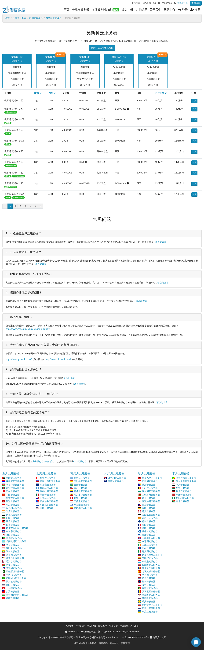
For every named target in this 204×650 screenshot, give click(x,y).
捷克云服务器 (148, 504)
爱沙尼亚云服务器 (151, 514)
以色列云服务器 (14, 508)
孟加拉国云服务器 (15, 488)
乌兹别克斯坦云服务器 (17, 595)
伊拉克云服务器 (14, 514)
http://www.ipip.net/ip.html (58, 359)
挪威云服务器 (148, 581)
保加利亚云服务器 (151, 491)
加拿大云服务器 (48, 478)
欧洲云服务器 (36, 18)
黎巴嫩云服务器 (14, 548)
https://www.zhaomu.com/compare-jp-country (28, 329)
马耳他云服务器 (150, 575)
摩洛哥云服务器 (184, 494)
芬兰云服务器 (148, 521)
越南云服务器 (12, 598)
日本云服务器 (12, 524)
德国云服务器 (148, 508)
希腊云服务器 (148, 534)
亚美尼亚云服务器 (15, 481)
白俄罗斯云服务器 (151, 494)
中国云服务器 (12, 494)
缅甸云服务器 (12, 551)
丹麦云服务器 (148, 511)
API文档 (134, 625)
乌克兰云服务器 (150, 611)
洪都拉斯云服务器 (49, 491)
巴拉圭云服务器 (82, 501)
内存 (50, 93)
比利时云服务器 (150, 488)
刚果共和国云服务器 (186, 478)
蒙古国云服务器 (14, 554)
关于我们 (155, 9)
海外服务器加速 (105, 10)
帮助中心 (169, 9)
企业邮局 (141, 9)
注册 (195, 9)
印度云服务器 (12, 511)
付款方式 (80, 625)
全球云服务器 (80, 9)
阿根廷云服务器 (82, 478)
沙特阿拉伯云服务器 (16, 578)
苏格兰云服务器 (150, 531)
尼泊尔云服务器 (14, 561)
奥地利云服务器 (150, 481)
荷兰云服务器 (148, 578)
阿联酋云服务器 (14, 478)
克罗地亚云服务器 (151, 538)
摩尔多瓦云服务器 (151, 568)
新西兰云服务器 (116, 481)
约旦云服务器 (12, 521)
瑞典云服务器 (148, 601)
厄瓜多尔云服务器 (83, 494)
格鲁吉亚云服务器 (15, 498)
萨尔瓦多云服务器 (49, 504)
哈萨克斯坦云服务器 (16, 541)
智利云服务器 (80, 488)
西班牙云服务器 (150, 518)
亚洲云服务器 (11, 473)
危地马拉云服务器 (49, 488)
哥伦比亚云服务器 (83, 491)
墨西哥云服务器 (48, 494)
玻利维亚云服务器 (83, 481)
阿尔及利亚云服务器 (186, 481)
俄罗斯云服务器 (54, 18)
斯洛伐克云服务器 (151, 608)
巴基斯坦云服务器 (15, 571)
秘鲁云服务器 (80, 498)
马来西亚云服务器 (15, 558)
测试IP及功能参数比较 (102, 47)
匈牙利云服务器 (150, 541)
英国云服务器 (148, 528)
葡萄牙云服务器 (150, 588)
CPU (36, 93)
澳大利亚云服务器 (117, 478)
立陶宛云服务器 (150, 558)
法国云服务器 (148, 524)
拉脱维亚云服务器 (151, 565)
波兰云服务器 (148, 585)
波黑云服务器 (148, 484)
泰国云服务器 (12, 585)
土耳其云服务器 (14, 588)
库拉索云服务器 (48, 484)
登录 (183, 9)
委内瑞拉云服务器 (83, 508)
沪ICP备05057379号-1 (138, 637)
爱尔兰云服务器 (150, 544)
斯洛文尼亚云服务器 (152, 605)
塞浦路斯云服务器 (151, 501)
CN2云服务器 (80, 461)
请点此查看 (160, 242)
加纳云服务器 (182, 488)
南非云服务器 (182, 501)
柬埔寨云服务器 (14, 531)
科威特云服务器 (14, 538)
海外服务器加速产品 (43, 461)
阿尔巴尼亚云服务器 (152, 478)
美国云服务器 (46, 508)
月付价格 (159, 93)
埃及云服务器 (182, 484)
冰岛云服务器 (148, 548)
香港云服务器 (12, 501)
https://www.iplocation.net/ (19, 359)
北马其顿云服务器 (151, 571)
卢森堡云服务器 (150, 561)
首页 (66, 9)
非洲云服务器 (181, 473)
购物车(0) (195, 3)
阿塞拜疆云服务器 (15, 484)
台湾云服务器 (12, 591)
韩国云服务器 (12, 534)
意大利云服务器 (150, 551)
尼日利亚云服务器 (185, 498)
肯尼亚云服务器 (184, 491)
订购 (194, 101)
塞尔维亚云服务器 (151, 595)
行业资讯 (124, 625)
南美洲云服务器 (80, 473)
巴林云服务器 (12, 491)
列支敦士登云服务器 (152, 554)
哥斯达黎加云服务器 (50, 481)
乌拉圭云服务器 (82, 504)
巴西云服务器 (80, 484)
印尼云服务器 (12, 504)
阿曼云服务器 (12, 565)
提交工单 (102, 625)
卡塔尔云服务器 (14, 575)
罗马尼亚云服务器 (151, 591)
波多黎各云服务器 (49, 501)
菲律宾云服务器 (14, 568)
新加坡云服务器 (14, 581)
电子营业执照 (159, 637)
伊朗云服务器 (12, 518)
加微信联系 (182, 3)
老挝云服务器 (12, 544)
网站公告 (113, 625)
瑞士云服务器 (148, 498)
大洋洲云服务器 (114, 473)
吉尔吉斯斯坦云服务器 (17, 528)
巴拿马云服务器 (48, 498)
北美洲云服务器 (46, 473)
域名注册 (127, 9)
